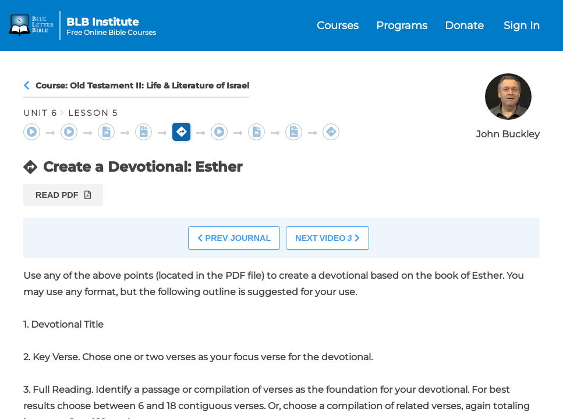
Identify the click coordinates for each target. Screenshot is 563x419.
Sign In (522, 25)
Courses (338, 25)
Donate (464, 25)
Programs (401, 25)
